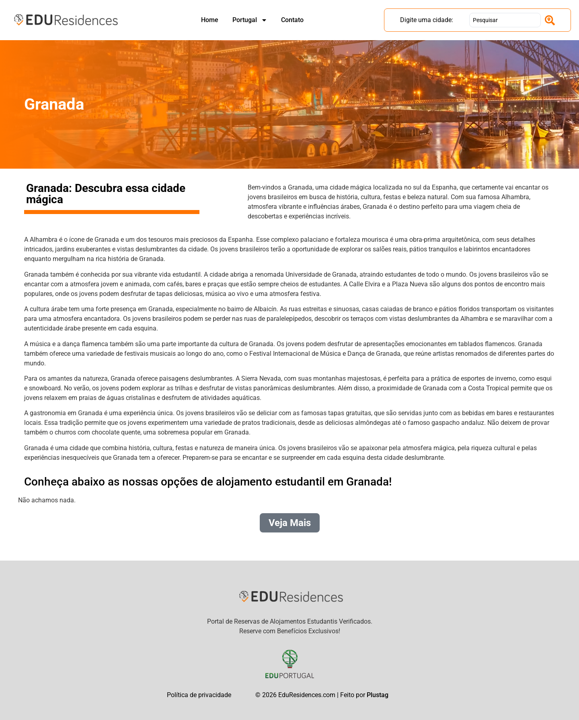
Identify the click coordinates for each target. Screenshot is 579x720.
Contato (292, 20)
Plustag (377, 695)
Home (209, 20)
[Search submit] (550, 20)
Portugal (249, 20)
